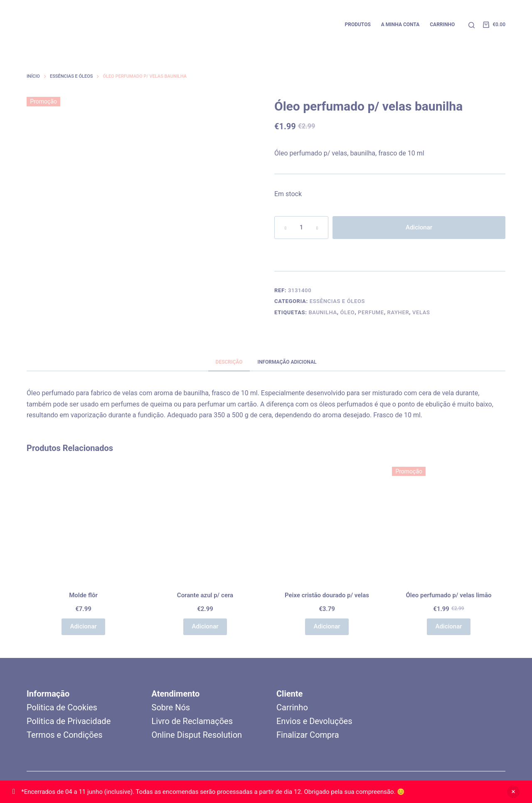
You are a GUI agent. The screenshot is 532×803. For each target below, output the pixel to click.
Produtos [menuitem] (357, 24)
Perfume (371, 312)
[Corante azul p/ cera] (205, 523)
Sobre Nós (171, 707)
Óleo (347, 312)
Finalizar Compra (307, 735)
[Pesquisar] (471, 25)
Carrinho (292, 707)
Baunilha (322, 312)
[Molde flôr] (83, 523)
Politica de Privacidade (69, 721)
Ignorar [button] (513, 792)
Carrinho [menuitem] (442, 24)
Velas (421, 312)
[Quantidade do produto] (301, 227)
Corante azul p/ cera (205, 595)
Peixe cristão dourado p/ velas (327, 595)
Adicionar (419, 227)
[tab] (229, 362)
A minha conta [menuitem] (400, 24)
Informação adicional (286, 362)
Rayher (398, 312)
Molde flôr (83, 595)
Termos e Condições (65, 735)
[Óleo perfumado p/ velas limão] (448, 523)
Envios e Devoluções (314, 721)
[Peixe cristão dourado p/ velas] (327, 523)
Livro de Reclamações (192, 721)
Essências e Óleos (337, 301)
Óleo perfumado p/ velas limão (448, 595)
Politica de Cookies (62, 707)
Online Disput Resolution (197, 735)
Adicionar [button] (83, 626)
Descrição (229, 362)
